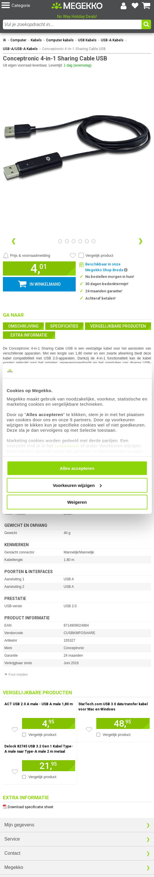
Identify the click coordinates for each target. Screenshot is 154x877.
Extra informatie (28, 335)
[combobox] (72, 24)
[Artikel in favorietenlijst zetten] (73, 256)
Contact (12, 853)
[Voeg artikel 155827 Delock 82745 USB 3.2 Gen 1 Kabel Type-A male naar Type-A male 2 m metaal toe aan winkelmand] (48, 765)
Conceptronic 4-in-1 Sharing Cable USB (74, 49)
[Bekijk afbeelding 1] (67, 241)
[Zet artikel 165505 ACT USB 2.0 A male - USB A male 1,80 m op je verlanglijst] (15, 729)
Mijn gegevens (19, 824)
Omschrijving (23, 326)
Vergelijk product (99, 255)
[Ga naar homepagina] (77, 5)
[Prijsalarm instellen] (26, 256)
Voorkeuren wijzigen (77, 485)
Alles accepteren (77, 468)
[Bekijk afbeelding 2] (73, 241)
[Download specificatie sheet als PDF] (77, 805)
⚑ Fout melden (16, 675)
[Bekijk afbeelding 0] (60, 241)
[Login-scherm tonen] (123, 6)
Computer (18, 40)
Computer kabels (60, 40)
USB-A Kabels (112, 40)
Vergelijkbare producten (118, 326)
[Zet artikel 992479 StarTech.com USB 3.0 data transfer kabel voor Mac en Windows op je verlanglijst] (89, 729)
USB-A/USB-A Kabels (20, 49)
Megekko (13, 867)
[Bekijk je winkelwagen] (146, 6)
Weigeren (77, 502)
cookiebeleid (67, 446)
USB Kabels (87, 40)
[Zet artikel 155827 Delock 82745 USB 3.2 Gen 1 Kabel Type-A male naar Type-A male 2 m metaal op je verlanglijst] (15, 772)
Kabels (36, 40)
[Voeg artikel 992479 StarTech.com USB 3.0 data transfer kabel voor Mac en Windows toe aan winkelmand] (123, 723)
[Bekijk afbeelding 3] (80, 241)
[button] (26, 5)
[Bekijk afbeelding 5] (93, 241)
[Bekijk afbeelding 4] (87, 241)
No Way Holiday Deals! (77, 16)
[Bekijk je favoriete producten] (135, 6)
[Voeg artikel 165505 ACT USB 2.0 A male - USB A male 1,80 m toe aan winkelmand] (48, 723)
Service (12, 839)
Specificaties (64, 326)
